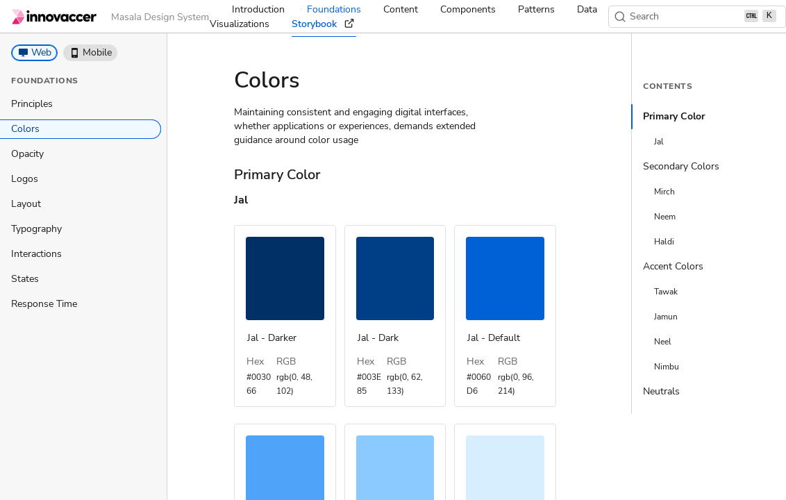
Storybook (324, 24)
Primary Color (674, 116)
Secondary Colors (681, 166)
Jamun (666, 316)
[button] (34, 52)
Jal (659, 141)
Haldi (664, 241)
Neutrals (661, 391)
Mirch (664, 191)
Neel (662, 341)
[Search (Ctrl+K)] (697, 17)
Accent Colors (673, 266)
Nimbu (666, 366)
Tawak (666, 291)
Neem (665, 216)
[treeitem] (80, 104)
